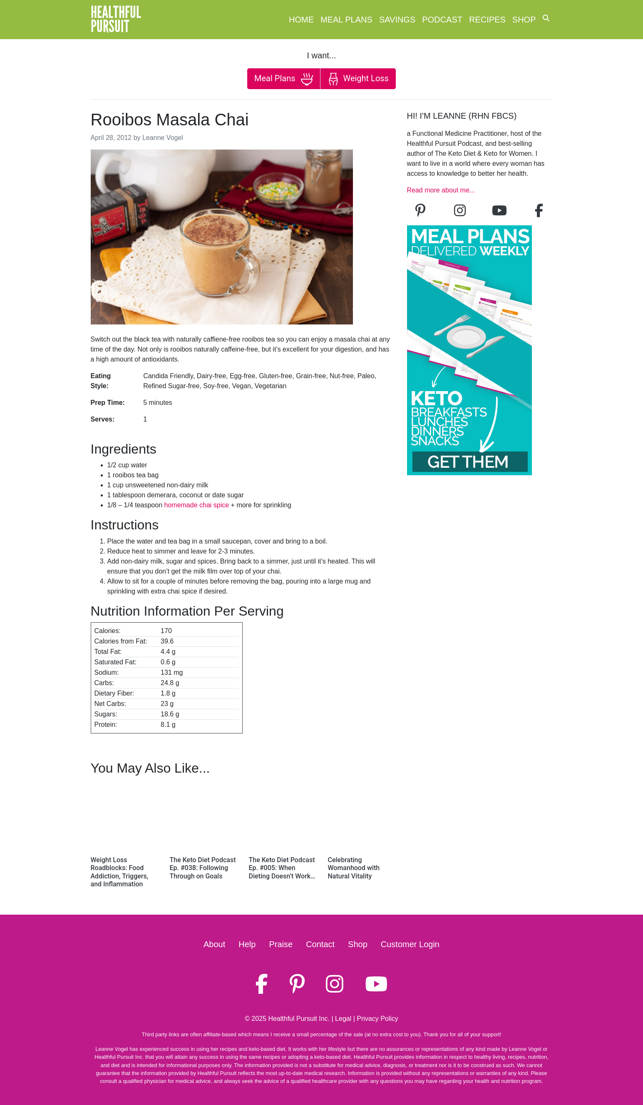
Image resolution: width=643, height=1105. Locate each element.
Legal (343, 1018)
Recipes (487, 19)
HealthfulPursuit (116, 19)
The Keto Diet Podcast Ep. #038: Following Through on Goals (203, 868)
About (214, 944)
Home (301, 19)
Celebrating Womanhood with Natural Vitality (354, 868)
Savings (397, 19)
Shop (524, 19)
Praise (281, 944)
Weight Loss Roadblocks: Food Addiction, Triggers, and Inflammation (120, 872)
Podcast (442, 19)
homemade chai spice (196, 505)
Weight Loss (358, 79)
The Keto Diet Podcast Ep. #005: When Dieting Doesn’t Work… (282, 868)
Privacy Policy (377, 1018)
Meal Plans (346, 19)
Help (247, 944)
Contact (320, 944)
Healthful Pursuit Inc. (299, 1018)
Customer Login (410, 944)
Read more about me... (441, 190)
